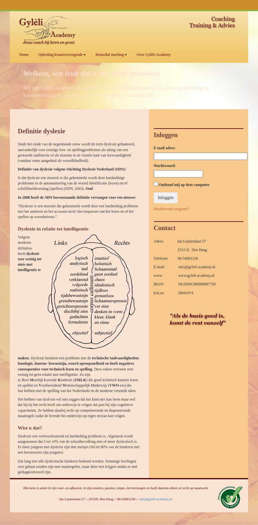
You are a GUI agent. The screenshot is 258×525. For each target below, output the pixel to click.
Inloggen (166, 197)
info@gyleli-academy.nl (155, 499)
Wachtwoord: (165, 165)
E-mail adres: (165, 148)
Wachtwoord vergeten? (171, 209)
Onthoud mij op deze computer (182, 184)
